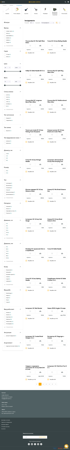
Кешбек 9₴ (30, 142)
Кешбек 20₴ (30, 82)
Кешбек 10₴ (30, 318)
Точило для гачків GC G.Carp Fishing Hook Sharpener (34, 131)
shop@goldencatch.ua (6, 398)
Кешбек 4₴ (30, 260)
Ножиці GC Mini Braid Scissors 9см (56, 190)
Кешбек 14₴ (51, 142)
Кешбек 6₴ (30, 171)
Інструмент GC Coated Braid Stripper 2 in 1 (34, 337)
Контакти (3, 428)
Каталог (11, 5)
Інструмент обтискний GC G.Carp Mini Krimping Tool (55, 160)
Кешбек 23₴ (30, 112)
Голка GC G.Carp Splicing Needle (33, 279)
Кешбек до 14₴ (52, 318)
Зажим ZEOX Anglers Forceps (56, 308)
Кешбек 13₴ (51, 231)
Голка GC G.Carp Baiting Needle (57, 41)
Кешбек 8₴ (51, 379)
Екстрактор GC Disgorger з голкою (55, 337)
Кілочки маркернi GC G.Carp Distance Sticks (34, 190)
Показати (27, 22)
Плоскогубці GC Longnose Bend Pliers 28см (34, 101)
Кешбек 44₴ (51, 290)
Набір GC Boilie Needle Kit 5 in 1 (35, 71)
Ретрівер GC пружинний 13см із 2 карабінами (35, 249)
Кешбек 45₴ (30, 201)
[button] (3, 12)
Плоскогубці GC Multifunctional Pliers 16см (57, 101)
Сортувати (37, 22)
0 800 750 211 (5, 395)
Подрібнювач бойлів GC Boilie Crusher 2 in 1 (56, 279)
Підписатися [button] (42, 437)
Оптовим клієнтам (5, 426)
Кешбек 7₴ (51, 201)
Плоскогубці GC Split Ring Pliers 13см (55, 71)
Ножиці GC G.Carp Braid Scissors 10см (54, 220)
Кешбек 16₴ (51, 82)
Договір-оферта (5, 424)
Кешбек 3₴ (30, 231)
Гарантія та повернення (6, 422)
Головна (4, 5)
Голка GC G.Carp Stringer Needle (33, 160)
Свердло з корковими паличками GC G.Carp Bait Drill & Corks (35, 367)
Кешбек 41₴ (30, 52)
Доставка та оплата (5, 420)
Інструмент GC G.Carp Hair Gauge (34, 220)
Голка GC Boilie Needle (54, 249)
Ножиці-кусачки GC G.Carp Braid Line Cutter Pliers (55, 131)
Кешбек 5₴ (51, 52)
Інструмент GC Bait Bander (34, 308)
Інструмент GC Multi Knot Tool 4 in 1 (57, 367)
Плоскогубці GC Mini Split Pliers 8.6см (35, 41)
